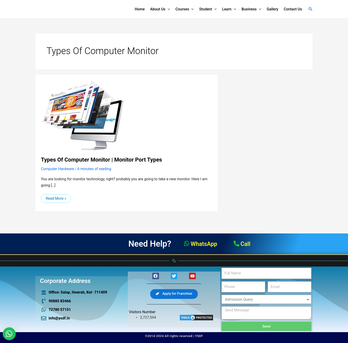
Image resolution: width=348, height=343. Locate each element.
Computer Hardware (57, 169)
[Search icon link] (310, 9)
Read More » (56, 197)
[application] (167, 9)
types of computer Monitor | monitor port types (101, 159)
